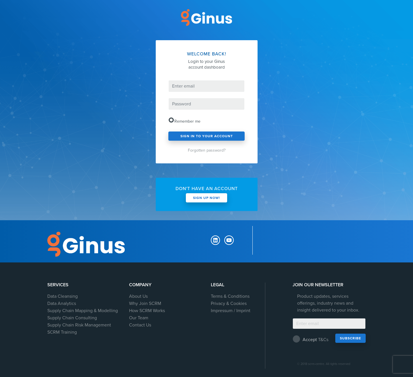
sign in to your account (206, 136)
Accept (311, 339)
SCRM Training (62, 332)
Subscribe (350, 338)
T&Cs (323, 340)
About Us (138, 296)
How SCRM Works (147, 311)
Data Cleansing (62, 296)
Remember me (186, 120)
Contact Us (140, 325)
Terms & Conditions (230, 296)
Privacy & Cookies (229, 303)
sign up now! (206, 198)
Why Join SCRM (145, 303)
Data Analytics (61, 303)
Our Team (138, 318)
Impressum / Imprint (230, 311)
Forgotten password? (206, 150)
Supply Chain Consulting (72, 318)
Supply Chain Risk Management (79, 325)
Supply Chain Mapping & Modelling (82, 311)
